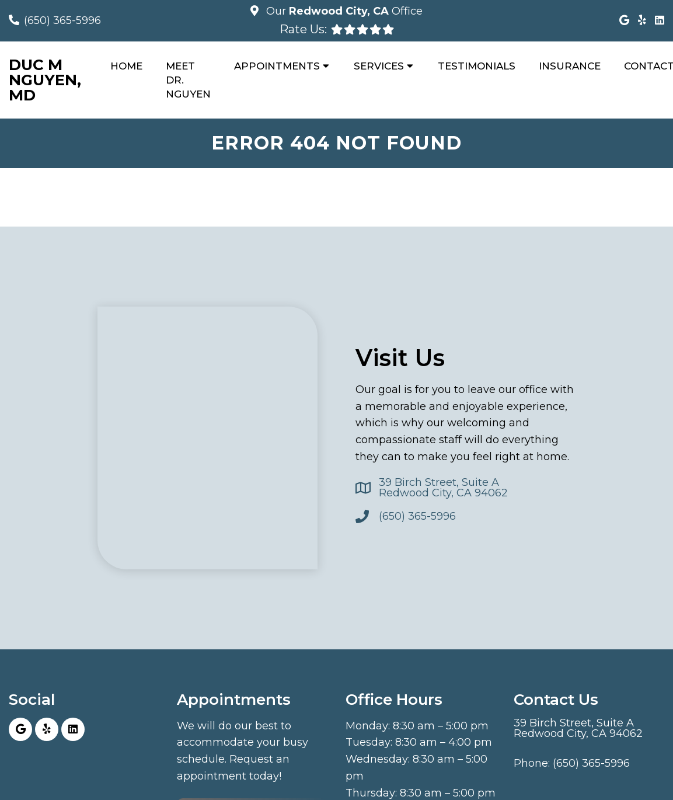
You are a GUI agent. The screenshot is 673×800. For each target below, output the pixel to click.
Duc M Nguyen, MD (45, 80)
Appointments (277, 66)
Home (126, 66)
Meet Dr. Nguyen (188, 80)
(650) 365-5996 (62, 20)
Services (379, 66)
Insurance (570, 66)
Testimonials (476, 66)
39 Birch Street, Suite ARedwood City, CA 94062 (443, 487)
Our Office (343, 11)
